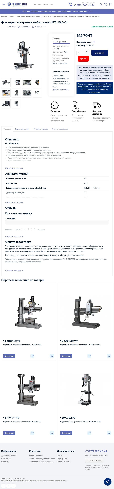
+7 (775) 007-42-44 (96, 451)
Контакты (5, 462)
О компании (6, 459)
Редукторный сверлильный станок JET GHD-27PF (80, 422)
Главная (4, 17)
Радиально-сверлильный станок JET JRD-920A (22, 422)
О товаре (7, 129)
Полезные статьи (64, 462)
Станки (11, 17)
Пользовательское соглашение (41, 462)
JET (93, 42)
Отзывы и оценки (40, 129)
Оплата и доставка (60, 129)
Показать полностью (14, 168)
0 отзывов (11, 27)
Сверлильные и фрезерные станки (55, 17)
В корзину (99, 53)
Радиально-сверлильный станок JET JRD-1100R (22, 345)
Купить (83, 58)
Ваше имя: (11, 218)
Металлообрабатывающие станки (28, 17)
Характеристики (22, 129)
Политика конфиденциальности (42, 459)
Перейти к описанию (61, 90)
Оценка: (9, 229)
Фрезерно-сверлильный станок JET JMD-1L (84, 17)
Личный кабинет (36, 456)
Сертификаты (62, 459)
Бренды (60, 456)
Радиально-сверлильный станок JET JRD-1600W (80, 345)
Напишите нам (94, 460)
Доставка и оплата (8, 456)
